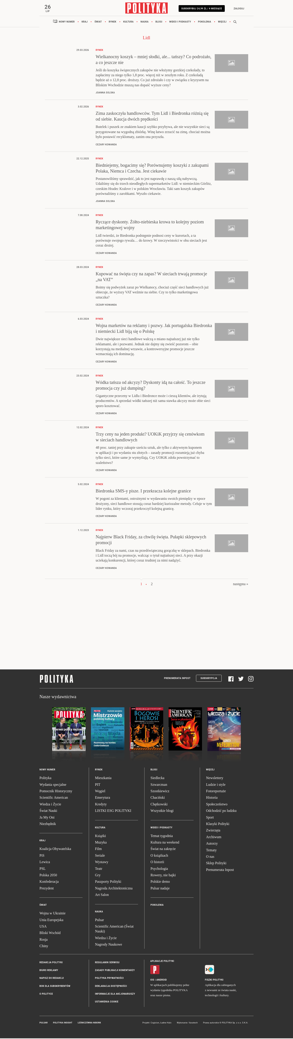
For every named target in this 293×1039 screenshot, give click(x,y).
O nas (210, 857)
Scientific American (53, 798)
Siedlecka (157, 778)
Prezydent (46, 889)
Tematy (211, 850)
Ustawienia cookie (106, 1002)
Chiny (43, 946)
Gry (98, 876)
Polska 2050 (48, 876)
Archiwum (213, 837)
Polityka (45, 778)
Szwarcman (159, 785)
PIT (97, 785)
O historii (157, 862)
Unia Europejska (51, 920)
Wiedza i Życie (50, 805)
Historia (212, 798)
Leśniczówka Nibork (89, 1023)
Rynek (112, 22)
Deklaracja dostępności (111, 986)
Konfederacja (49, 882)
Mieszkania (103, 778)
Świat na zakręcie (163, 849)
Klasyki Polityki (217, 824)
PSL (42, 869)
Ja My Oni (47, 818)
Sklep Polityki (216, 864)
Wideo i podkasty (180, 22)
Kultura (128, 22)
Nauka (144, 22)
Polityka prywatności (109, 978)
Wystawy (101, 862)
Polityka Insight (62, 1023)
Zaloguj (238, 8)
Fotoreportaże (216, 792)
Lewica (44, 862)
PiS (41, 856)
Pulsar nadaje (160, 889)
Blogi (158, 22)
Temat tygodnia (162, 836)
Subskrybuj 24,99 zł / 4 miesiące (201, 8)
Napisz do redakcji (51, 978)
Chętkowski (159, 805)
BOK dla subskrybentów (54, 986)
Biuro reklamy (48, 971)
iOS (152, 980)
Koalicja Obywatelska (55, 849)
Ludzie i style (215, 785)
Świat (98, 22)
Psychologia (159, 869)
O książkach (159, 856)
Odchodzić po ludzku (221, 811)
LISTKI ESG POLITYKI (113, 811)
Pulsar (99, 920)
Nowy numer (67, 22)
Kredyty (101, 805)
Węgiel (100, 792)
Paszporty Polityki (108, 882)
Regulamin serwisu (107, 963)
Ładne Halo (165, 1023)
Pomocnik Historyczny (55, 792)
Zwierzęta (213, 831)
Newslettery (214, 778)
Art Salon (102, 895)
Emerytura (102, 798)
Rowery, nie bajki (163, 876)
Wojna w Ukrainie (52, 914)
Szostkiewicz (160, 792)
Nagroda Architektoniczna (113, 889)
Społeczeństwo (216, 805)
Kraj (85, 22)
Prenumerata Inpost (177, 679)
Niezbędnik (47, 824)
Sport (210, 818)
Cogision (155, 1023)
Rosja (43, 940)
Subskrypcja (208, 679)
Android (162, 980)
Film (98, 849)
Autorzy (212, 844)
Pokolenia (204, 22)
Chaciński (158, 798)
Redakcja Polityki (51, 963)
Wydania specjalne (52, 785)
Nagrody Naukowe (108, 945)
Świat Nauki (48, 811)
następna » (240, 584)
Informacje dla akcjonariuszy (115, 994)
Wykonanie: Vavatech (187, 1023)
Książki (100, 836)
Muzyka (101, 843)
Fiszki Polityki (214, 980)
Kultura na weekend (165, 843)
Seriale (100, 856)
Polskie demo (160, 882)
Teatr (98, 869)
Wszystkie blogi (162, 811)
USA (43, 927)
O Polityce (46, 994)
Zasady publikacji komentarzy (115, 971)
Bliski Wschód (49, 933)
